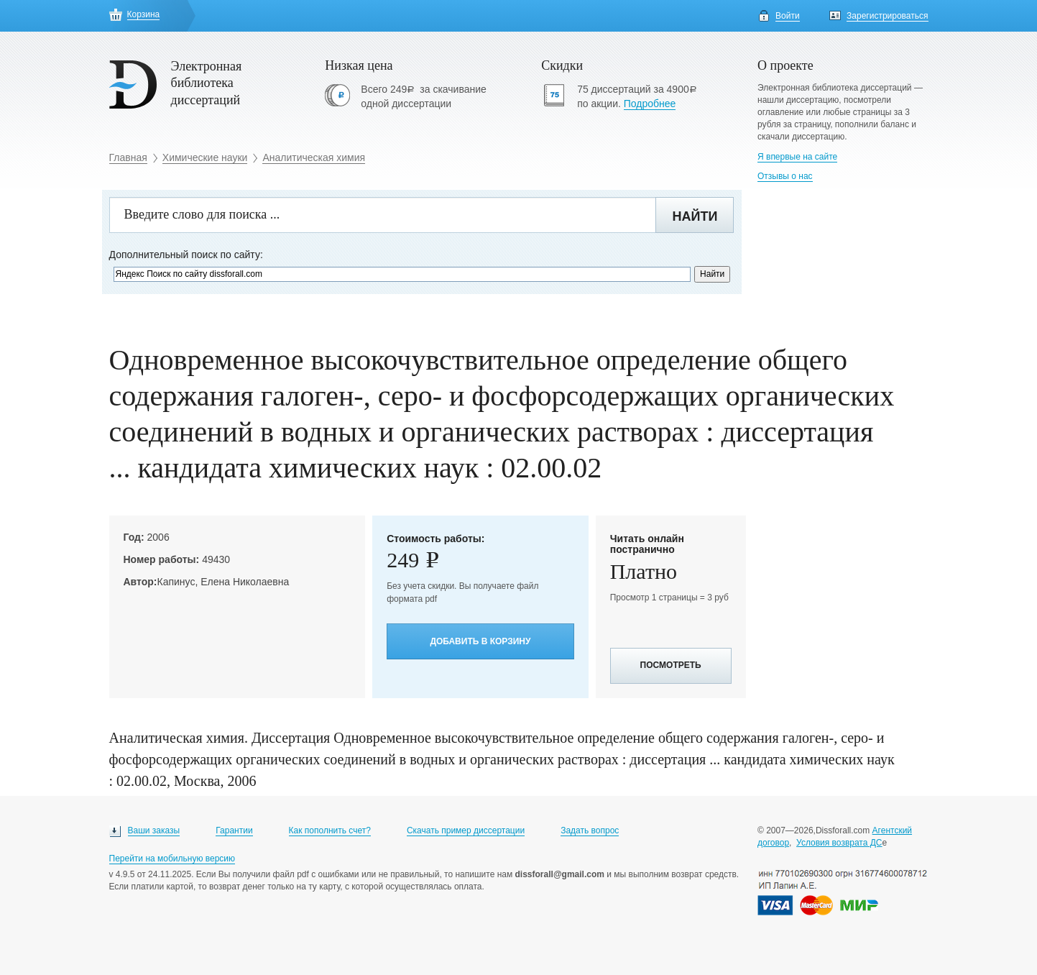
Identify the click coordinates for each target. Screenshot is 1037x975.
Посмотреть (670, 665)
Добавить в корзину (480, 641)
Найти (694, 216)
